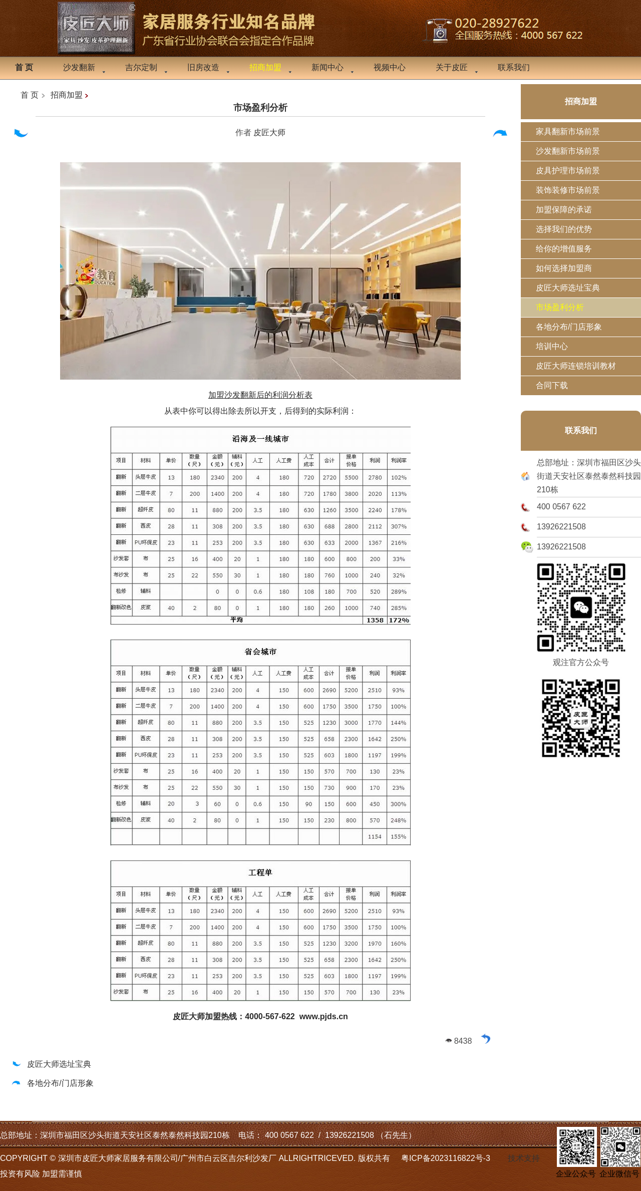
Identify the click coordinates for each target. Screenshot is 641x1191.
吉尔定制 (141, 67)
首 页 (30, 95)
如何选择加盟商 (564, 268)
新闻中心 (327, 67)
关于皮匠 (452, 67)
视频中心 (390, 67)
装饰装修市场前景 (568, 190)
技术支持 (524, 1158)
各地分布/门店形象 (52, 1083)
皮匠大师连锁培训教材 (576, 366)
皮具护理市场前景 (568, 170)
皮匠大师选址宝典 (51, 1064)
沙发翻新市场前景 (568, 151)
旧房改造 (203, 67)
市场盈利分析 (260, 108)
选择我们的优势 (564, 229)
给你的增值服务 (564, 248)
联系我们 (514, 67)
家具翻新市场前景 (568, 131)
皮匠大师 (269, 132)
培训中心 (552, 346)
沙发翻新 (79, 67)
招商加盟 (67, 95)
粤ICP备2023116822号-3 (445, 1158)
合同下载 (552, 385)
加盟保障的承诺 (564, 209)
